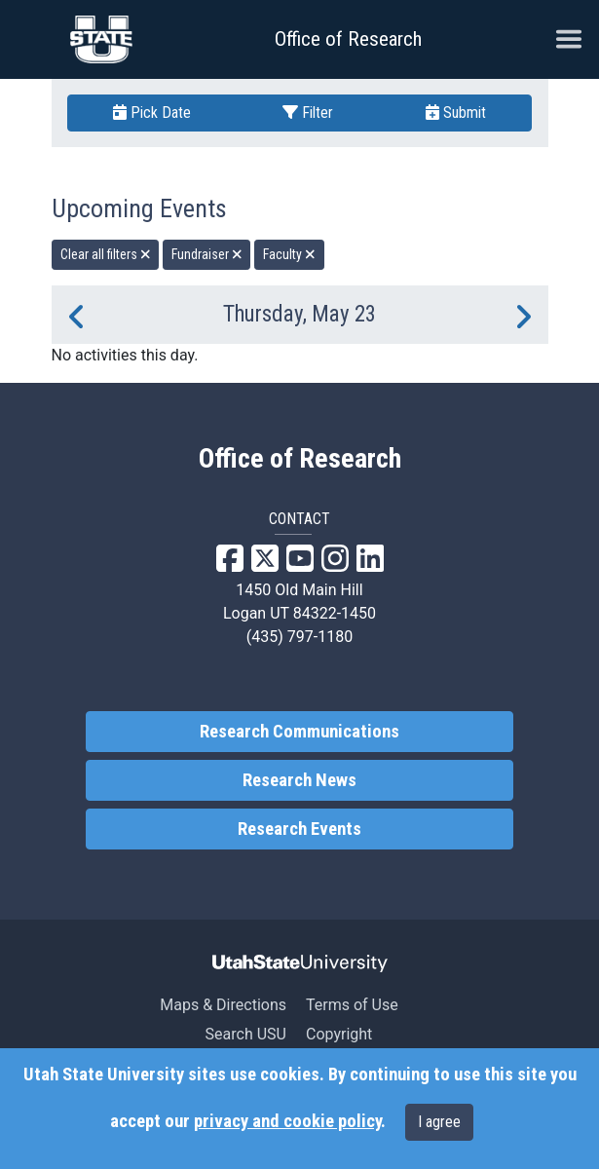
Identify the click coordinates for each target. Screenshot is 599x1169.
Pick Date (152, 112)
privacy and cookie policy (287, 1121)
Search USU (246, 1034)
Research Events (299, 829)
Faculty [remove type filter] (289, 254)
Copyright (339, 1034)
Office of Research (348, 39)
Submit (456, 112)
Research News (299, 780)
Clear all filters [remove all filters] (105, 254)
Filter (307, 112)
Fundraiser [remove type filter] (207, 254)
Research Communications (299, 731)
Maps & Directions (223, 1005)
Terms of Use (352, 1005)
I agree (439, 1121)
